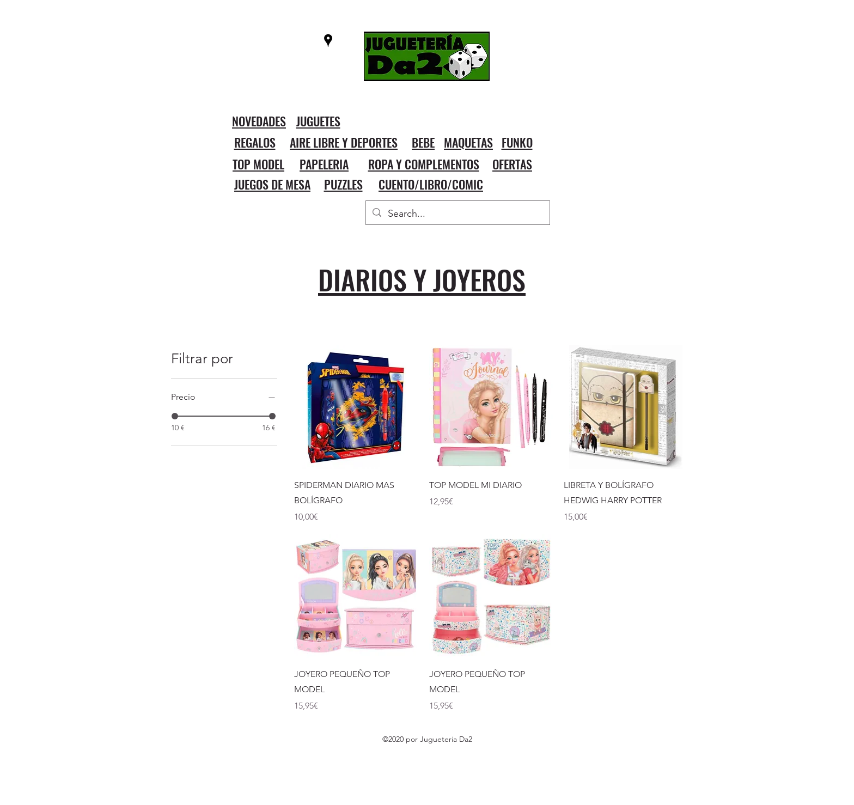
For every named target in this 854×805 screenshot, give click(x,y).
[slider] (174, 416)
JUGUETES (318, 121)
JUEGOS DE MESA (272, 184)
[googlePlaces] (328, 41)
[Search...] (457, 214)
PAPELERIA (324, 164)
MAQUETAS (468, 142)
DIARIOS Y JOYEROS (422, 279)
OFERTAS (512, 164)
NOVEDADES (259, 121)
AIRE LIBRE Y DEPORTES (344, 142)
